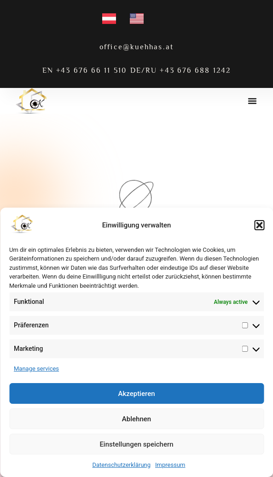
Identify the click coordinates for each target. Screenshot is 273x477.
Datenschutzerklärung (122, 464)
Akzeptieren (136, 394)
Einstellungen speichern (136, 444)
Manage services (36, 368)
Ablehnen (136, 419)
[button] (259, 225)
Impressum (170, 464)
